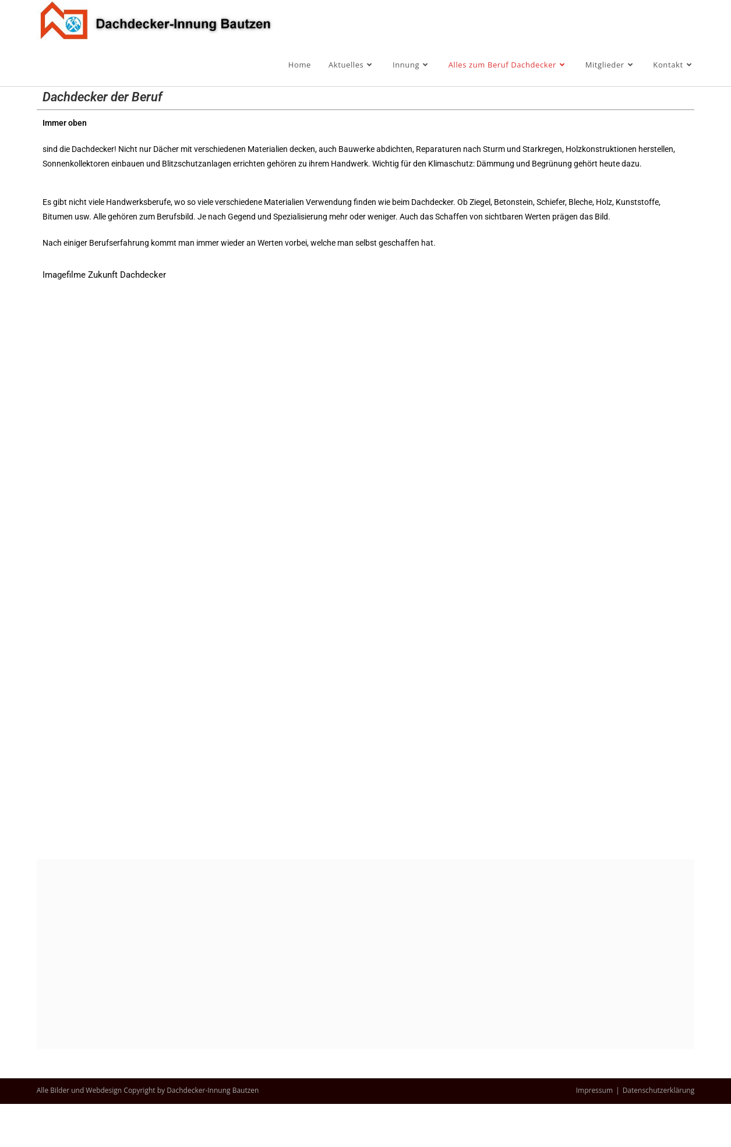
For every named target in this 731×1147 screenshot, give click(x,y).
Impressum (594, 1133)
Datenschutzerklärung (659, 1133)
